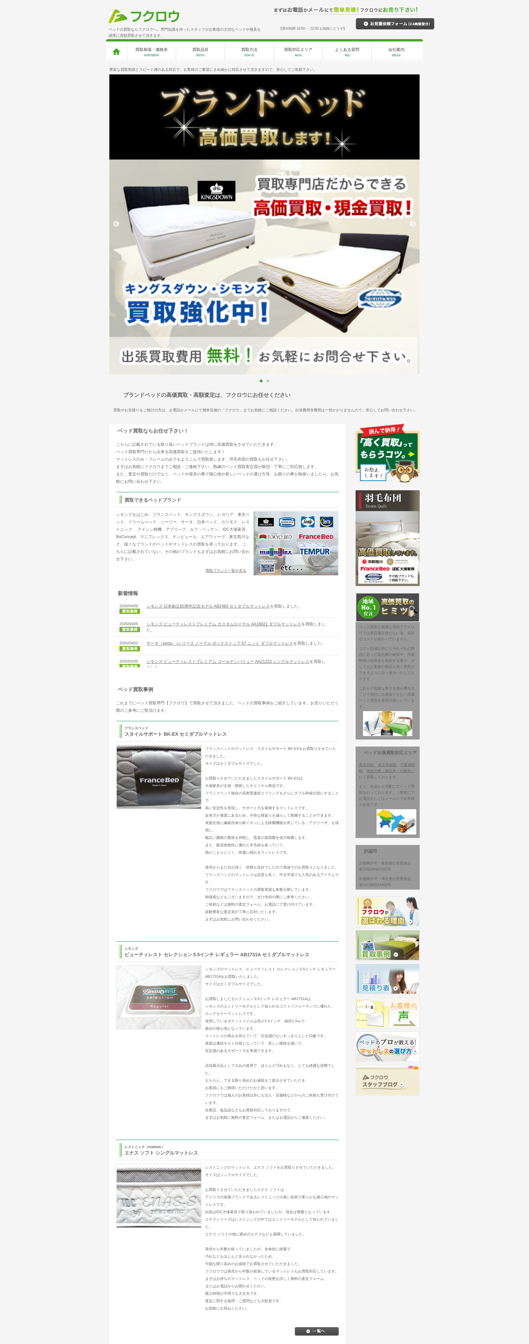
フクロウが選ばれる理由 (203, 1253)
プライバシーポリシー (388, 1262)
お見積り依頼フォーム (325, 1271)
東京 (247, 1270)
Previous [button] (116, 74)
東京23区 (366, 465)
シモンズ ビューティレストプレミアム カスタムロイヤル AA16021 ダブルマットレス (223, 324)
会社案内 (396, 52)
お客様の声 (316, 1294)
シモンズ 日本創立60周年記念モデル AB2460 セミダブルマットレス (208, 306)
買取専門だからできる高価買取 (205, 1262)
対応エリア (254, 1253)
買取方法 (249, 52)
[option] (264, 74)
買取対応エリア (298, 52)
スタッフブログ (382, 1253)
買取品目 (200, 52)
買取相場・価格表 (151, 52)
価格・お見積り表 (322, 1262)
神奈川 (249, 1287)
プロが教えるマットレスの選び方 (331, 1283)
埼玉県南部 (387, 465)
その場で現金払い (195, 1279)
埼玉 (247, 1262)
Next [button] (413, 74)
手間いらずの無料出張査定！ (203, 1270)
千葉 (247, 1279)
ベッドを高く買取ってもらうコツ (393, 1274)
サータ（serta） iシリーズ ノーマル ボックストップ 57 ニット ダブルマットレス (219, 343)
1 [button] (261, 78)
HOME (126, 1253)
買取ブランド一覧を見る (225, 270)
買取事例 (314, 1253)
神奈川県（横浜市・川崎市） (390, 471)
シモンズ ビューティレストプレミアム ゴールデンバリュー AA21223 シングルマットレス (227, 361)
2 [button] (268, 78)
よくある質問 (347, 52)
